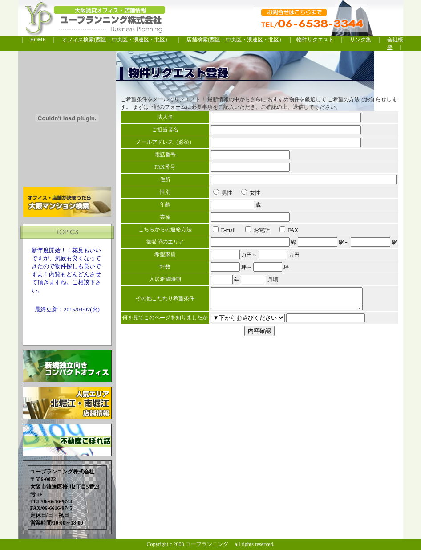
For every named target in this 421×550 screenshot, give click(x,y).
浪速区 (141, 40)
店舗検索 (197, 40)
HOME (38, 40)
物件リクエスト (315, 40)
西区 (101, 40)
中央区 (120, 40)
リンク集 (360, 40)
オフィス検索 (78, 40)
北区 (159, 40)
